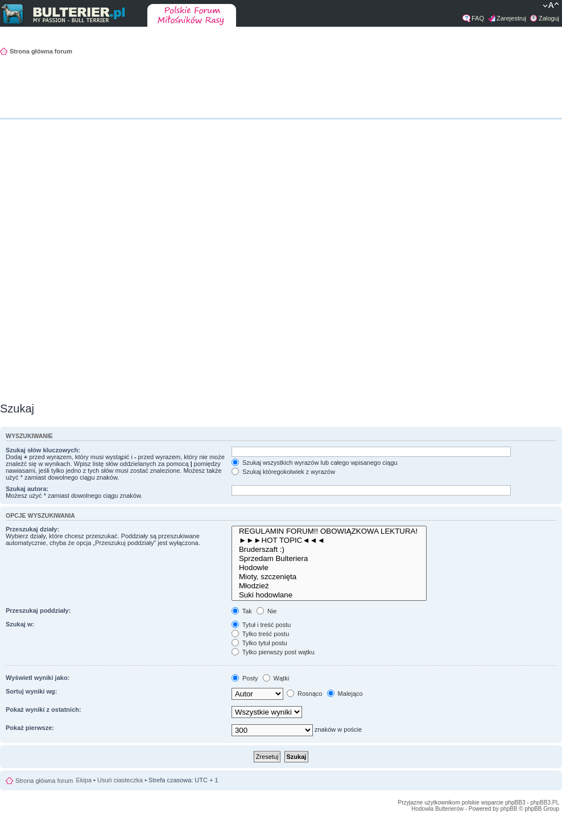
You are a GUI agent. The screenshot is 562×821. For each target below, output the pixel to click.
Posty (245, 678)
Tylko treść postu (260, 633)
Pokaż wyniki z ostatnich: (43, 709)
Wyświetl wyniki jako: (37, 677)
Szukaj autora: (27, 488)
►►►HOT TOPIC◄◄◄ (329, 540)
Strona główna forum (41, 51)
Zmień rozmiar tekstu (551, 6)
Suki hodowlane (329, 595)
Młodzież (329, 586)
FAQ (478, 18)
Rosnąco (304, 693)
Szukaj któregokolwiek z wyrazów (283, 471)
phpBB (508, 809)
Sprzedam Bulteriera (329, 558)
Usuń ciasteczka (120, 780)
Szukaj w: (20, 624)
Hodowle (329, 567)
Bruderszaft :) (329, 549)
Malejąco (345, 693)
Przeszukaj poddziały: (38, 610)
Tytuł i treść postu (261, 624)
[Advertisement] (528, 230)
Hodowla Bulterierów (437, 809)
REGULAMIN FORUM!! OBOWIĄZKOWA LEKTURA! (329, 531)
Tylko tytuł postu (259, 643)
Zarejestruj (511, 18)
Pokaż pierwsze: (30, 727)
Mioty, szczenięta (329, 576)
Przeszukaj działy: (32, 529)
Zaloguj (549, 18)
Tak (242, 611)
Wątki (276, 678)
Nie (267, 611)
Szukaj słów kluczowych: (43, 450)
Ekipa (84, 780)
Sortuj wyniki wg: (31, 691)
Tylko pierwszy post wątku (273, 652)
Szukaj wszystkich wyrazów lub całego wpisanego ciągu (315, 462)
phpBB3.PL (544, 802)
